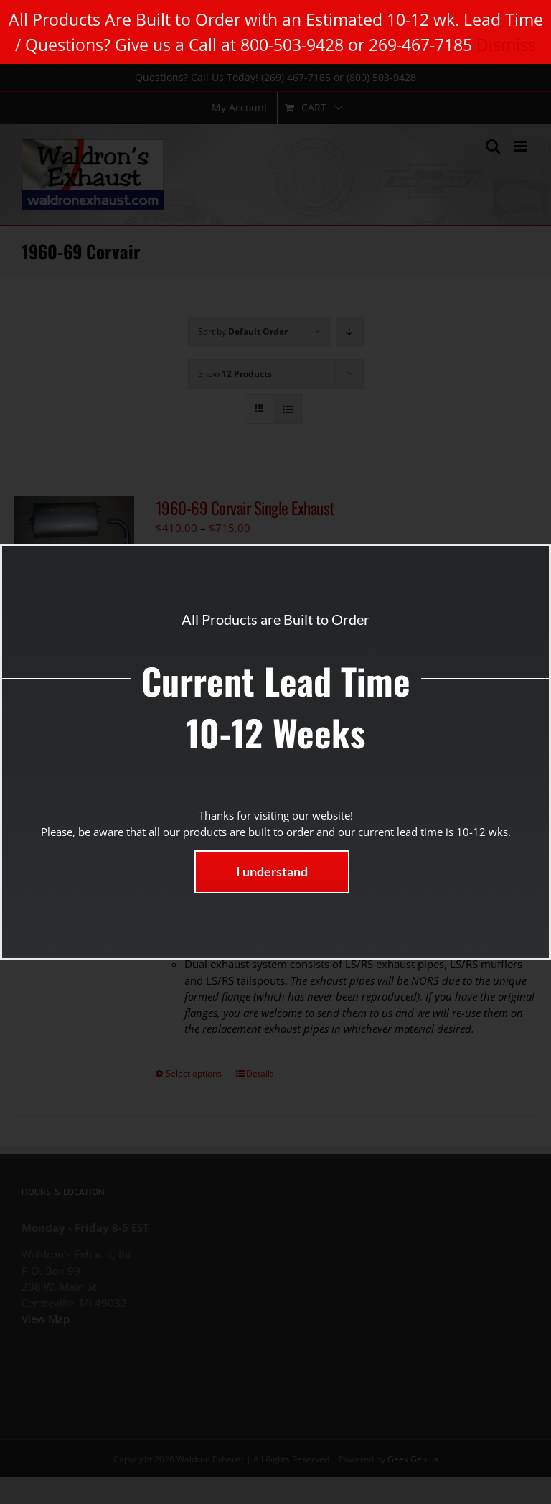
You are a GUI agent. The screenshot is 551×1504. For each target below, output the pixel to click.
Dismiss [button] (506, 44)
